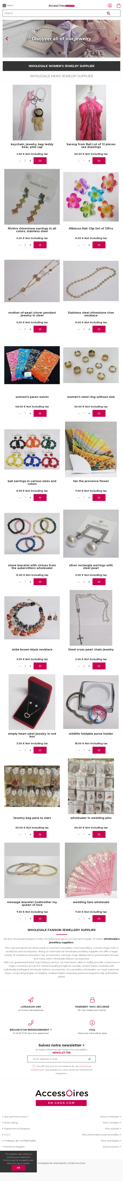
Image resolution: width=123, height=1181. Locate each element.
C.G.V (7, 1148)
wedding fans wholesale (91, 916)
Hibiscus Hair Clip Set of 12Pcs (91, 242)
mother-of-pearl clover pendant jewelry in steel (32, 328)
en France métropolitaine (30, 1018)
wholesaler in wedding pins (91, 832)
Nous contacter (109, 1130)
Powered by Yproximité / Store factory (61, 1177)
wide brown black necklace (32, 663)
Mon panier (112, 1142)
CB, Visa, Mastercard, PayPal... (92, 1018)
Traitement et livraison (17, 1142)
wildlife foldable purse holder (91, 748)
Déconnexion (111, 1160)
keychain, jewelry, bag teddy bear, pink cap (32, 160)
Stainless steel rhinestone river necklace (91, 328)
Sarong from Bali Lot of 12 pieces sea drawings (90, 160)
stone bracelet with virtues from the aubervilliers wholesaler (32, 581)
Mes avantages (110, 1154)
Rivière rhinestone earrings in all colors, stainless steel (32, 244)
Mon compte (111, 1136)
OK (18, 1167)
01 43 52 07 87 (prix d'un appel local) (30, 1041)
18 (91, 757)
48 (32, 420)
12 (32, 589)
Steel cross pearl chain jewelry (91, 663)
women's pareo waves (32, 411)
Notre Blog (11, 1136)
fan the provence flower (91, 495)
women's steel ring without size (91, 411)
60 (91, 168)
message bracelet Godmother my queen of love (32, 917)
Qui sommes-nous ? (16, 1130)
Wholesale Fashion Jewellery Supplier (62, 944)
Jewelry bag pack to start (32, 832)
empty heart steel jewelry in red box (32, 749)
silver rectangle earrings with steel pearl (91, 581)
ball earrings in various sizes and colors (32, 496)
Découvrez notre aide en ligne (92, 1041)
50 (91, 420)
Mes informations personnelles (100, 1148)
